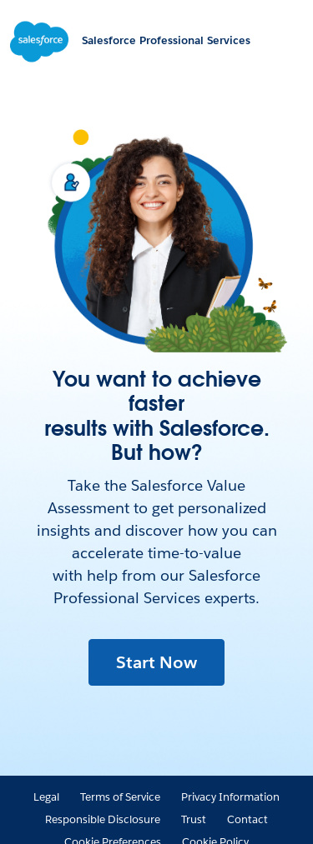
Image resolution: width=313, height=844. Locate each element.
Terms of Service (120, 797)
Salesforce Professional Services (166, 40)
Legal (46, 797)
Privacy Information (230, 797)
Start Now (156, 662)
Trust (193, 819)
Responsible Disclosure (102, 819)
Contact (247, 819)
